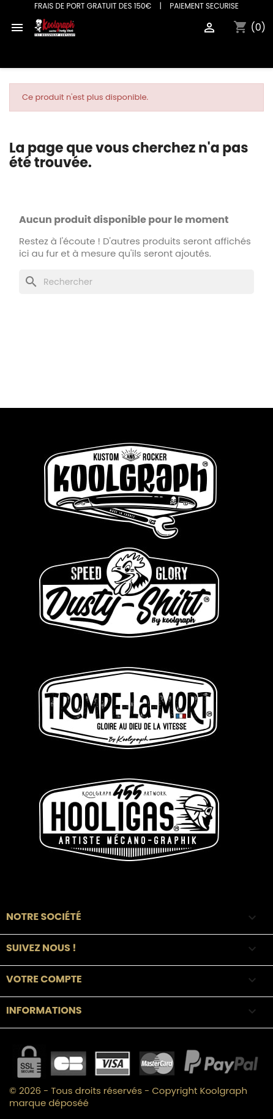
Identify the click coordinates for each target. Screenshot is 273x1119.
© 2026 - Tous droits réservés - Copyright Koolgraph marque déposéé (128, 1096)
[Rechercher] (136, 281)
